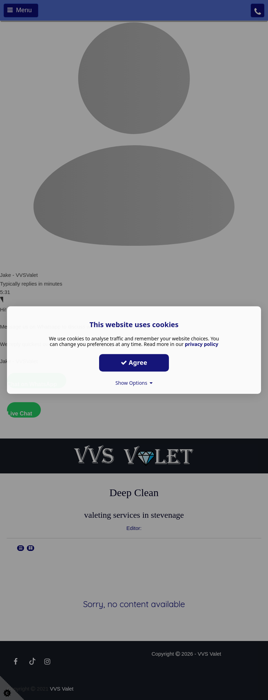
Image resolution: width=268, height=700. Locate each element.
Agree (134, 362)
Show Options (134, 383)
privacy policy (201, 344)
